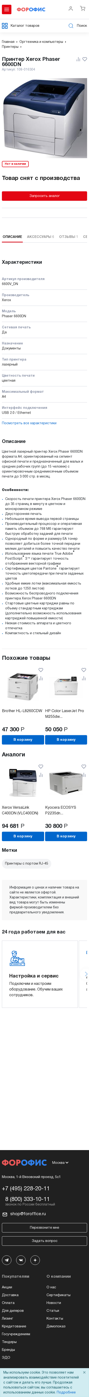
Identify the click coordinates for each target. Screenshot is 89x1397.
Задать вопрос (44, 1241)
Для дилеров (13, 1310)
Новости (54, 1303)
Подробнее (66, 1392)
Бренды (8, 1350)
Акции (7, 1287)
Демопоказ (56, 1326)
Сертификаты (58, 1295)
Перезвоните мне (44, 1227)
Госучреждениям (16, 1334)
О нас (51, 1287)
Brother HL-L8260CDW (22, 711)
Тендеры (9, 1342)
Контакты (55, 1318)
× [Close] (84, 1372)
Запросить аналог (44, 196)
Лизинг (7, 1318)
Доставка (10, 1295)
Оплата (8, 1303)
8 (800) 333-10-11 (27, 1199)
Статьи (53, 1310)
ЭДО (6, 1357)
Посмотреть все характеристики (29, 423)
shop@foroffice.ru (28, 1214)
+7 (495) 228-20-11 (26, 1189)
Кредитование (14, 1326)
